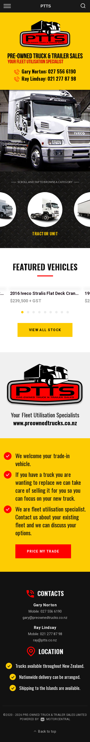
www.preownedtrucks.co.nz (45, 422)
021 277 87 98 (62, 78)
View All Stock (45, 330)
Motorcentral (55, 719)
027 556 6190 (62, 71)
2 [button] (28, 314)
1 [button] (22, 314)
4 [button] (39, 314)
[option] (45, 130)
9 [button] (67, 314)
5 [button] (45, 314)
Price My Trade (43, 551)
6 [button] (51, 314)
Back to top (45, 731)
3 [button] (34, 314)
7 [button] (56, 314)
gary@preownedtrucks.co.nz (45, 617)
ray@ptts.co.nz (45, 640)
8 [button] (62, 314)
